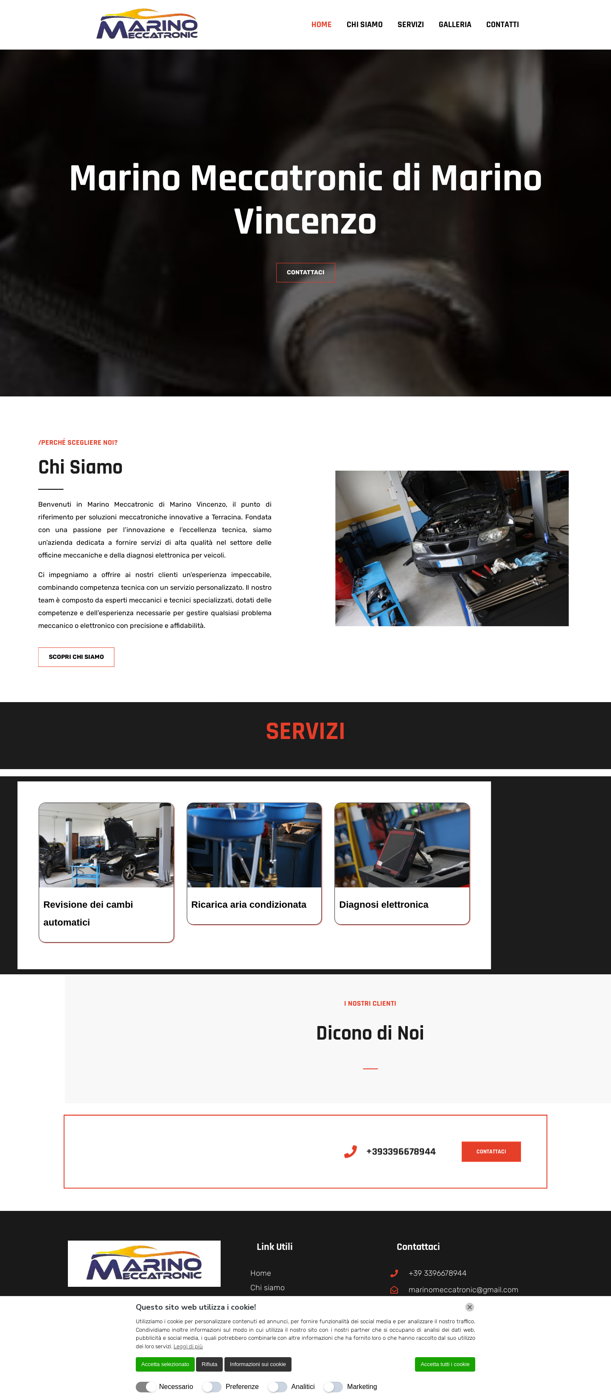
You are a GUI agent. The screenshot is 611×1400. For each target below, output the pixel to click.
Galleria (455, 24)
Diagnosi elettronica (79, 904)
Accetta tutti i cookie (445, 1364)
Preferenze (242, 1386)
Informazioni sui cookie (258, 1364)
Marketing (362, 1386)
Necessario (176, 1386)
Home (321, 24)
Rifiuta (209, 1364)
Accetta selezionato (165, 1364)
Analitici (303, 1386)
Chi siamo (365, 24)
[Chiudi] (469, 1307)
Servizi (411, 24)
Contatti (502, 24)
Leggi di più (188, 1346)
